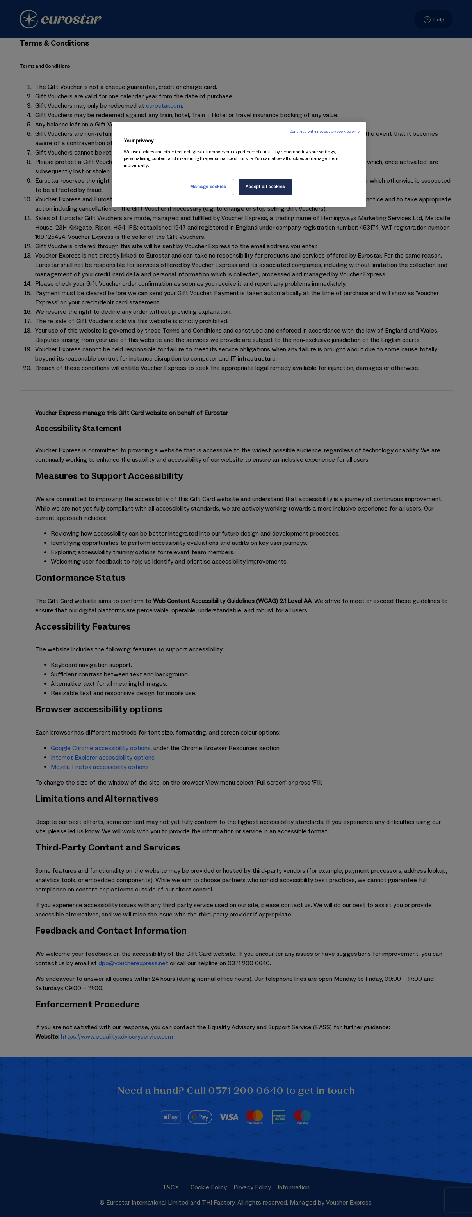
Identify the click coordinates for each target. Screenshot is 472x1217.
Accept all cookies (265, 187)
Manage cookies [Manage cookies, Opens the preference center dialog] (208, 187)
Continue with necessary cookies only (325, 131)
